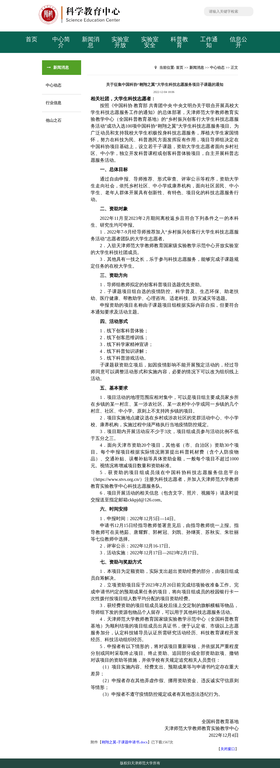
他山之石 (53, 120)
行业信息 (53, 103)
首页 (31, 39)
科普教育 (179, 42)
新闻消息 (90, 42)
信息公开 (238, 42)
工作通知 (209, 42)
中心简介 (61, 42)
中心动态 (53, 85)
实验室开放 (120, 42)
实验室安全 (150, 42)
